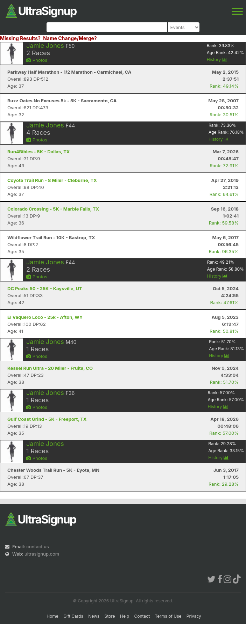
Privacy (194, 616)
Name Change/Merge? (70, 38)
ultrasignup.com (41, 554)
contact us (37, 546)
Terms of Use (168, 616)
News (93, 616)
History (217, 59)
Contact (142, 616)
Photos (36, 60)
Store (110, 616)
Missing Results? (20, 38)
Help (124, 616)
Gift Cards (73, 616)
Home (52, 616)
